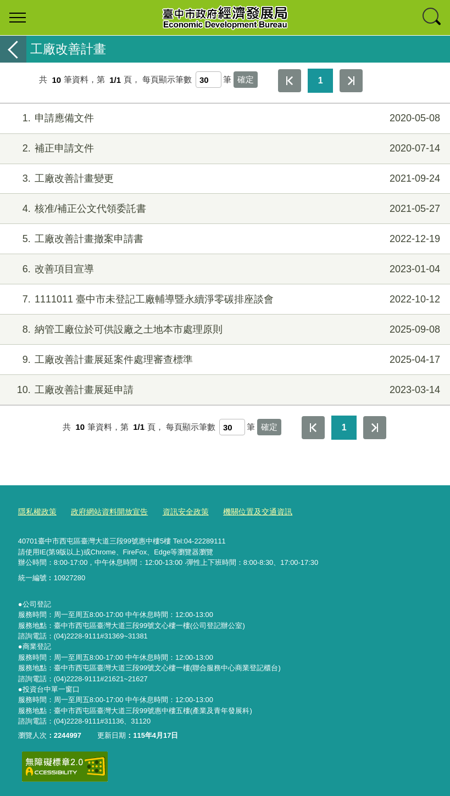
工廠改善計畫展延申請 (223, 390)
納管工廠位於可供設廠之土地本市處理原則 (223, 330)
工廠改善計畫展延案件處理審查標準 (223, 360)
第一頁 (289, 80)
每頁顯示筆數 (167, 80)
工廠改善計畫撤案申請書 (223, 239)
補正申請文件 (223, 148)
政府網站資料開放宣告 (104, 510)
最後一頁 (351, 80)
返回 (13, 49)
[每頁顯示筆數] (208, 79)
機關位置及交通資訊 (244, 510)
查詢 (432, 17)
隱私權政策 (36, 510)
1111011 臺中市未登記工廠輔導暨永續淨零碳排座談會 (223, 299)
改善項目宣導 (223, 269)
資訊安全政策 (175, 510)
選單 (17, 17)
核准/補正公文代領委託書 (223, 209)
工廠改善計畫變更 (223, 179)
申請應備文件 (223, 118)
